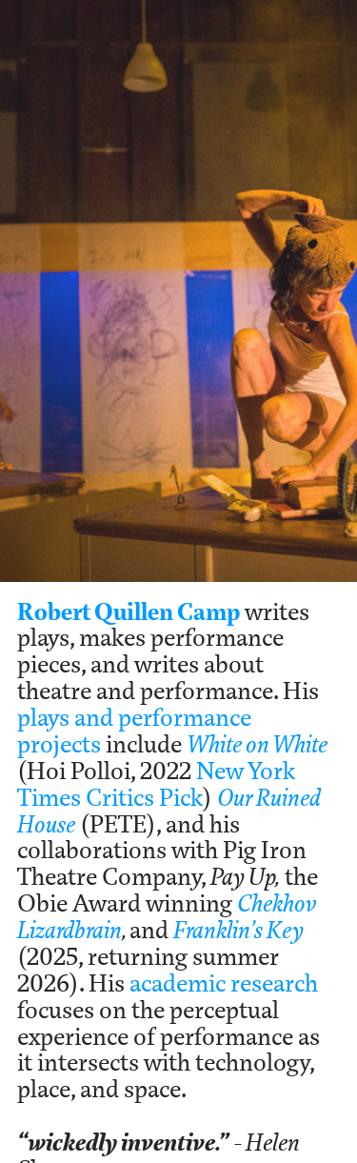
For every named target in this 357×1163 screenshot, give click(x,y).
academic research (223, 983)
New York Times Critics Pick (156, 783)
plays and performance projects (134, 730)
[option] (178, 291)
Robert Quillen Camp (128, 611)
